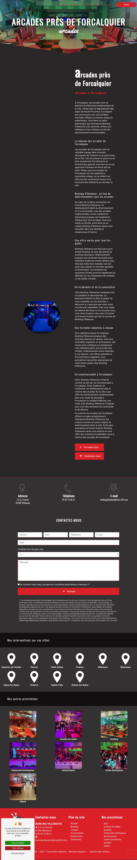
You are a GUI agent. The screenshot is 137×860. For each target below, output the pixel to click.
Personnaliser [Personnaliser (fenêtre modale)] (17, 853)
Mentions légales (77, 852)
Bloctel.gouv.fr (65, 609)
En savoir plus (90, 447)
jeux (106, 824)
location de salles (112, 827)
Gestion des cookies (99, 852)
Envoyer (71, 579)
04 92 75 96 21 (43, 834)
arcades (107, 843)
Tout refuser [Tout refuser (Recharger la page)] (18, 848)
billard (107, 846)
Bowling (64, 4)
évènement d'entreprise (115, 833)
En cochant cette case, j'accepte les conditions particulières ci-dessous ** (55, 573)
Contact (106, 4)
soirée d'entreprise (112, 840)
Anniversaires (74, 4)
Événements (86, 4)
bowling (107, 830)
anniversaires (110, 836)
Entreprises (96, 4)
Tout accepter (17, 843)
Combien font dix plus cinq (30, 537)
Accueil (55, 4)
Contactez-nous (91, 456)
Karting (125, 5)
